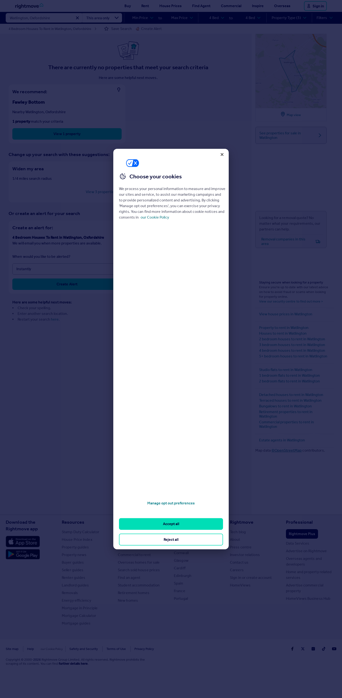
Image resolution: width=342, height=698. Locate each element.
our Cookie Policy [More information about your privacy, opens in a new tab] (155, 217)
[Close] (222, 154)
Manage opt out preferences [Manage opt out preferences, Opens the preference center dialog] (171, 503)
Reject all (171, 539)
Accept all (171, 524)
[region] (171, 349)
